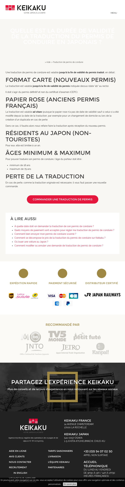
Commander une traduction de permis (62, 199)
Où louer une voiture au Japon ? (31, 241)
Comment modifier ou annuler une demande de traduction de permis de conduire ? (58, 245)
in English (20, 472)
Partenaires (56, 467)
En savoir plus (70, 484)
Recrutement (18, 467)
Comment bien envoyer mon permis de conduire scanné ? (45, 234)
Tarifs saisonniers (60, 451)
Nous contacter (20, 462)
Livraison (54, 456)
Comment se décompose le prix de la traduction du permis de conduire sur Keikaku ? (59, 238)
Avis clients (17, 456)
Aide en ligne (17, 451)
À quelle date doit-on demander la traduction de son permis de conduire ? (54, 226)
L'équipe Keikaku (59, 462)
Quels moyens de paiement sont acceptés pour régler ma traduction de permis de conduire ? (64, 230)
